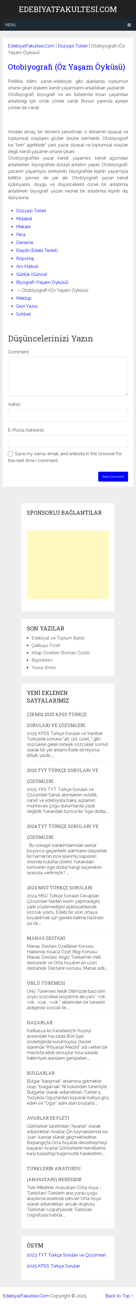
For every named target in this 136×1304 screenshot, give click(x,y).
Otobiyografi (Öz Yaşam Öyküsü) (66, 67)
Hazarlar (40, 1022)
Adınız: (14, 404)
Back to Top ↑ (119, 1296)
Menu (10, 25)
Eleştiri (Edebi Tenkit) (37, 250)
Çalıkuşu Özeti (45, 645)
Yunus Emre (43, 667)
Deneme (24, 242)
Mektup (23, 298)
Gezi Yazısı (26, 306)
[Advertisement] (68, 565)
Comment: (18, 352)
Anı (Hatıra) (27, 266)
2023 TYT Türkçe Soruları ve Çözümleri (66, 1255)
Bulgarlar (41, 1073)
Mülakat (24, 218)
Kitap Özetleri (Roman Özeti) (60, 652)
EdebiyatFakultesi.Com (68, 9)
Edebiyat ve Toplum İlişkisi (58, 638)
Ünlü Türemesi (46, 983)
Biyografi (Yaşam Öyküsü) (42, 282)
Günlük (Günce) (31, 274)
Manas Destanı (46, 938)
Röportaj (25, 258)
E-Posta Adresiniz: (26, 430)
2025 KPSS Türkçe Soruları (53, 1266)
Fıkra (20, 234)
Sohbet (23, 314)
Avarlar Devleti (48, 1118)
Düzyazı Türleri (73, 46)
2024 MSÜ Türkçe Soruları (59, 887)
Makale (23, 226)
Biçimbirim (42, 660)
